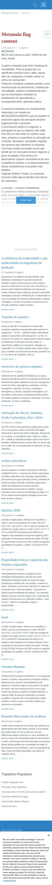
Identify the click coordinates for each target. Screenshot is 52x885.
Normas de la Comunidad (13, 852)
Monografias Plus (9, 13)
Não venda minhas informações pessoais (21, 860)
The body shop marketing (13, 787)
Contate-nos (7, 836)
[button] (47, 38)
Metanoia (26, 13)
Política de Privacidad (11, 844)
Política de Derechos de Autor (15, 848)
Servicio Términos (10, 840)
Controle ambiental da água (14, 796)
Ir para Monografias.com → (15, 867)
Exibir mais (26, 200)
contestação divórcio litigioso (15, 801)
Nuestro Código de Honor (13, 856)
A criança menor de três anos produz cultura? (23, 792)
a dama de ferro (9, 806)
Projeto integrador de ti (12, 782)
